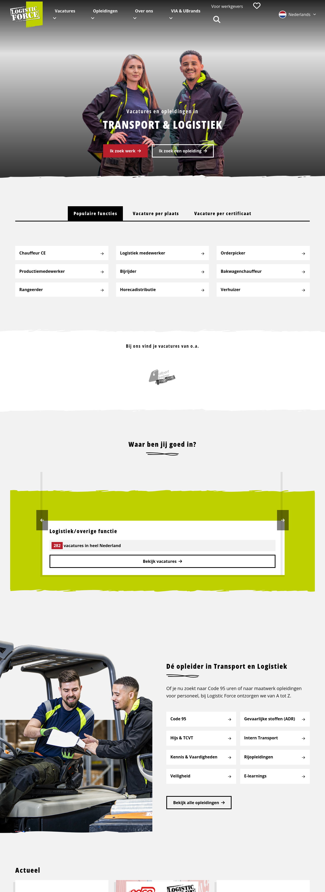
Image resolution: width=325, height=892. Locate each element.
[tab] (95, 213)
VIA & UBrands (185, 11)
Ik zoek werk (123, 151)
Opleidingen (105, 11)
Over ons (144, 11)
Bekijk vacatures (160, 561)
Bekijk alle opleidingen (196, 800)
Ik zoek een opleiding (180, 151)
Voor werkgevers (227, 6)
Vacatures (65, 11)
